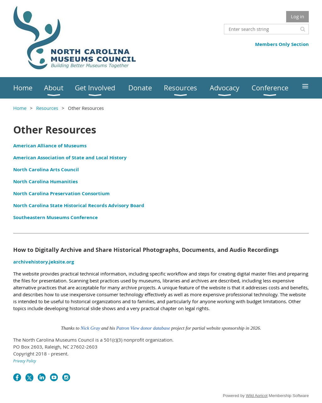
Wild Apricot (257, 395)
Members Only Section (282, 44)
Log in (297, 16)
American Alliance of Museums (49, 145)
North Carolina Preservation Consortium (61, 193)
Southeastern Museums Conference (55, 217)
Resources (47, 108)
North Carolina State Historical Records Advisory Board (78, 205)
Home (19, 108)
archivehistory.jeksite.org (43, 261)
